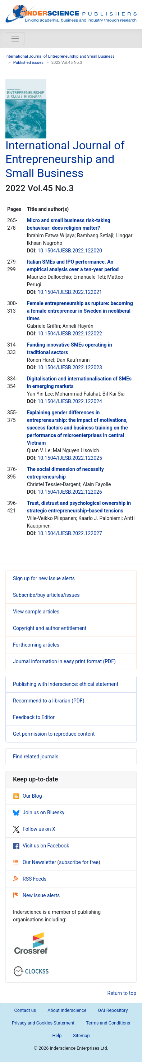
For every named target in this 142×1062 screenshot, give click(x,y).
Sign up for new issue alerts (44, 578)
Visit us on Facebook (41, 846)
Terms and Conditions (108, 1023)
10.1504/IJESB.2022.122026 (69, 492)
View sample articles (36, 611)
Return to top (122, 993)
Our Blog (27, 796)
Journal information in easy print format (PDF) (64, 661)
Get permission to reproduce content (54, 734)
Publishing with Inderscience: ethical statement (65, 684)
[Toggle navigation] (15, 38)
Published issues (28, 62)
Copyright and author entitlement (49, 628)
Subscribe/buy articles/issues (46, 595)
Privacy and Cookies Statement (43, 1023)
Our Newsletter (35, 862)
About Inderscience (66, 1010)
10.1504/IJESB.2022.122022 (69, 333)
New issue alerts (36, 895)
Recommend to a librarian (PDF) (48, 701)
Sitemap (81, 1035)
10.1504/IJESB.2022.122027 (69, 533)
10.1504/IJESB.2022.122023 (69, 367)
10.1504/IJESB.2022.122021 (69, 292)
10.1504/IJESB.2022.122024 (69, 401)
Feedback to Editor (34, 717)
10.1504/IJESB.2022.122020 (69, 251)
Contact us (25, 1010)
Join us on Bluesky (38, 812)
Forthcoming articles (36, 645)
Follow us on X (34, 829)
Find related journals (35, 756)
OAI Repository (113, 1010)
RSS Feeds (29, 879)
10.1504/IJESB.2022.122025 (69, 458)
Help (56, 1035)
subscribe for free (79, 862)
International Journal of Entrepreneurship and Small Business (60, 56)
